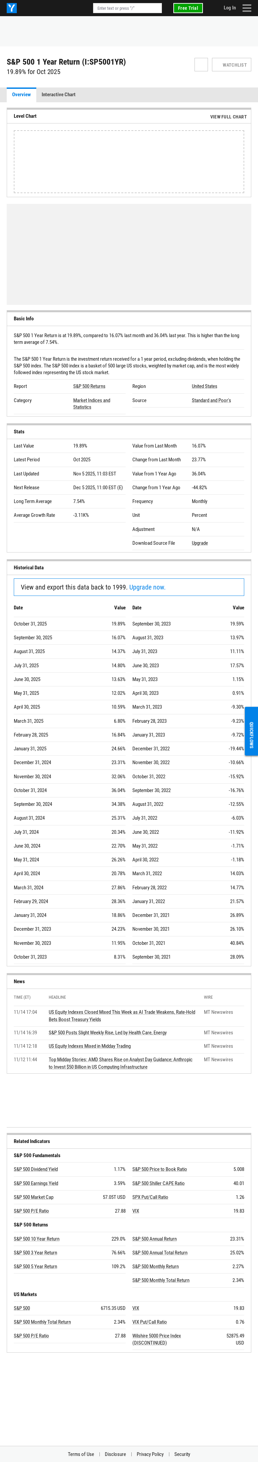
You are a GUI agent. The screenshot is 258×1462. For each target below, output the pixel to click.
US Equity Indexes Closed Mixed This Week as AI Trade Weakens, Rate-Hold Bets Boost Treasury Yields (122, 1016)
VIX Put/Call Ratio (149, 1322)
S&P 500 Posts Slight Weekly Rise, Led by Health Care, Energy (108, 1033)
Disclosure (115, 1454)
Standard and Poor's (211, 400)
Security (182, 1454)
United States (204, 386)
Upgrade (200, 543)
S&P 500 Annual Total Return (159, 1253)
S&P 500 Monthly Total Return (160, 1280)
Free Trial (188, 8)
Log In (230, 8)
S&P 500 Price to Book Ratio (159, 1169)
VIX (135, 1211)
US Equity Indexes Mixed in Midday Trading (90, 1046)
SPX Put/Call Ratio (150, 1197)
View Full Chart (228, 116)
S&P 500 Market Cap (33, 1197)
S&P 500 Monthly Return (155, 1266)
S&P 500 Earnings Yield (36, 1183)
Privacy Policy (150, 1454)
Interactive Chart (59, 95)
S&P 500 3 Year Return (35, 1253)
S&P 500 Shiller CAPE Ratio (158, 1183)
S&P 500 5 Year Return (35, 1266)
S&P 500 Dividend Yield (36, 1169)
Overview (21, 95)
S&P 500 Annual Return (154, 1239)
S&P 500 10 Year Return (36, 1239)
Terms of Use (81, 1454)
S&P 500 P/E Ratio (31, 1211)
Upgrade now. (147, 587)
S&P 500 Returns (89, 386)
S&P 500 (22, 1308)
